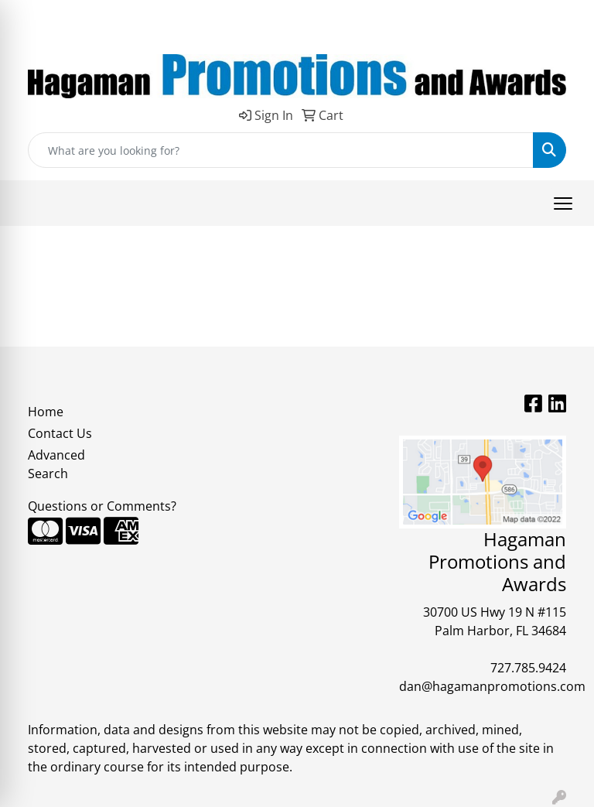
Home (45, 411)
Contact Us (60, 433)
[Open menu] (563, 203)
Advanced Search (56, 464)
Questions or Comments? (102, 506)
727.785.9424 (528, 667)
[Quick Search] (281, 150)
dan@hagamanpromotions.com (492, 686)
